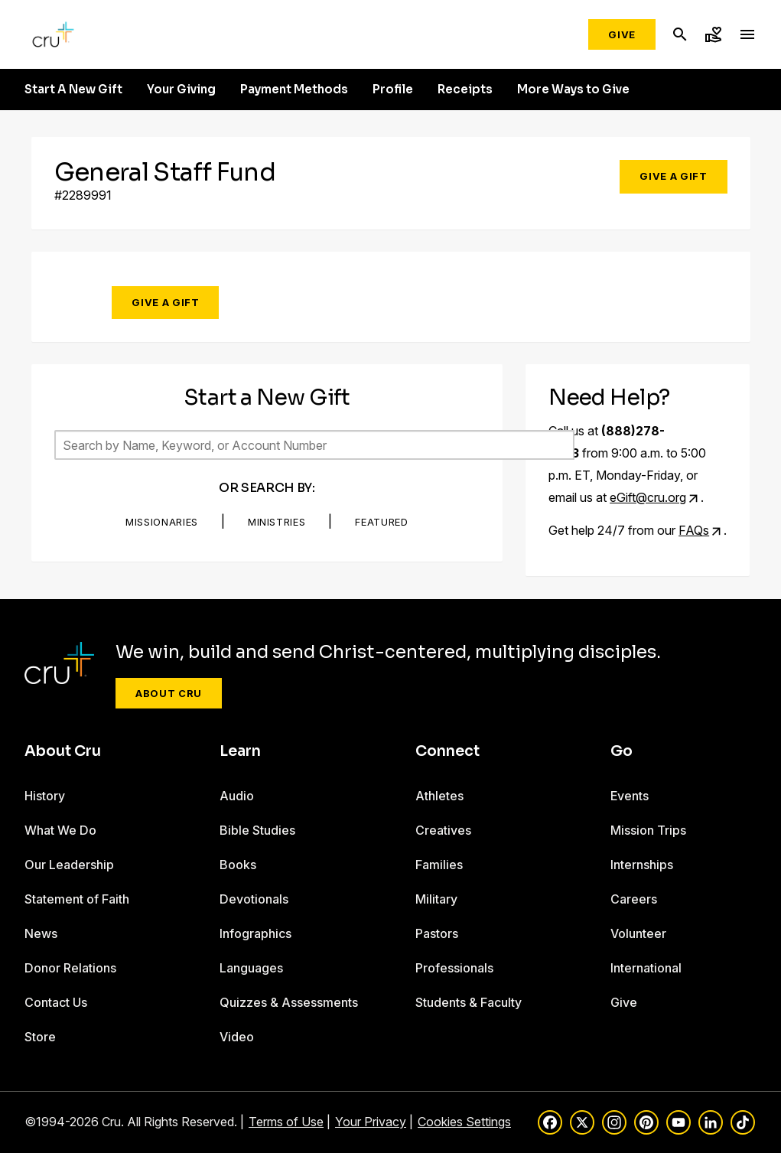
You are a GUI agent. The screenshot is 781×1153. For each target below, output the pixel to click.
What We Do (60, 830)
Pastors (436, 933)
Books (238, 864)
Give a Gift (673, 176)
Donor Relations (70, 967)
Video (237, 1036)
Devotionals (254, 899)
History (44, 795)
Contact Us (55, 1002)
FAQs (693, 530)
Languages (251, 967)
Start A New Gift (73, 89)
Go (621, 751)
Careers (633, 899)
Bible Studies (257, 830)
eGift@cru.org (648, 497)
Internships (641, 864)
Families (439, 864)
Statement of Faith (76, 899)
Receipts (465, 89)
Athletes (439, 795)
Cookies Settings (464, 1121)
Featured (381, 522)
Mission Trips (648, 830)
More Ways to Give (573, 89)
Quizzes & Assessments (289, 1002)
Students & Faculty (468, 1002)
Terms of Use (286, 1121)
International (646, 967)
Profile (393, 89)
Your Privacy (370, 1121)
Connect (447, 751)
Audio (237, 795)
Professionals (454, 967)
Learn (240, 751)
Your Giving (181, 89)
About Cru (168, 693)
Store (40, 1036)
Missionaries (161, 522)
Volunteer (638, 933)
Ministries (277, 522)
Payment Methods (294, 89)
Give (622, 34)
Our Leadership (69, 864)
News (40, 933)
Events (629, 795)
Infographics (255, 933)
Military (436, 899)
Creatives (443, 830)
